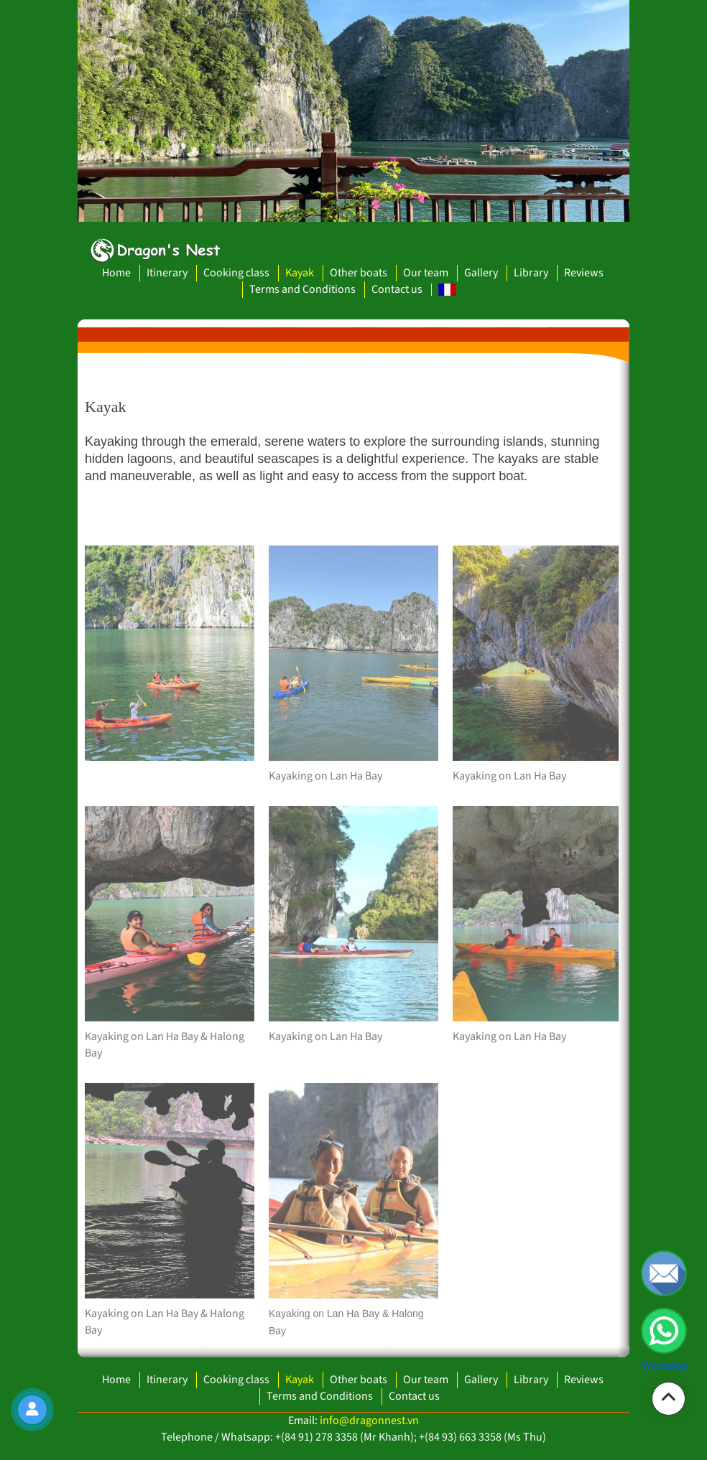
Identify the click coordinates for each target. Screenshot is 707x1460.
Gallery (481, 273)
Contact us (396, 289)
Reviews (584, 273)
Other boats (358, 273)
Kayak (299, 273)
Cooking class (236, 273)
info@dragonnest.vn (369, 1420)
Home (116, 273)
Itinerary (167, 273)
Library (531, 273)
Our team (425, 273)
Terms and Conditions (302, 289)
